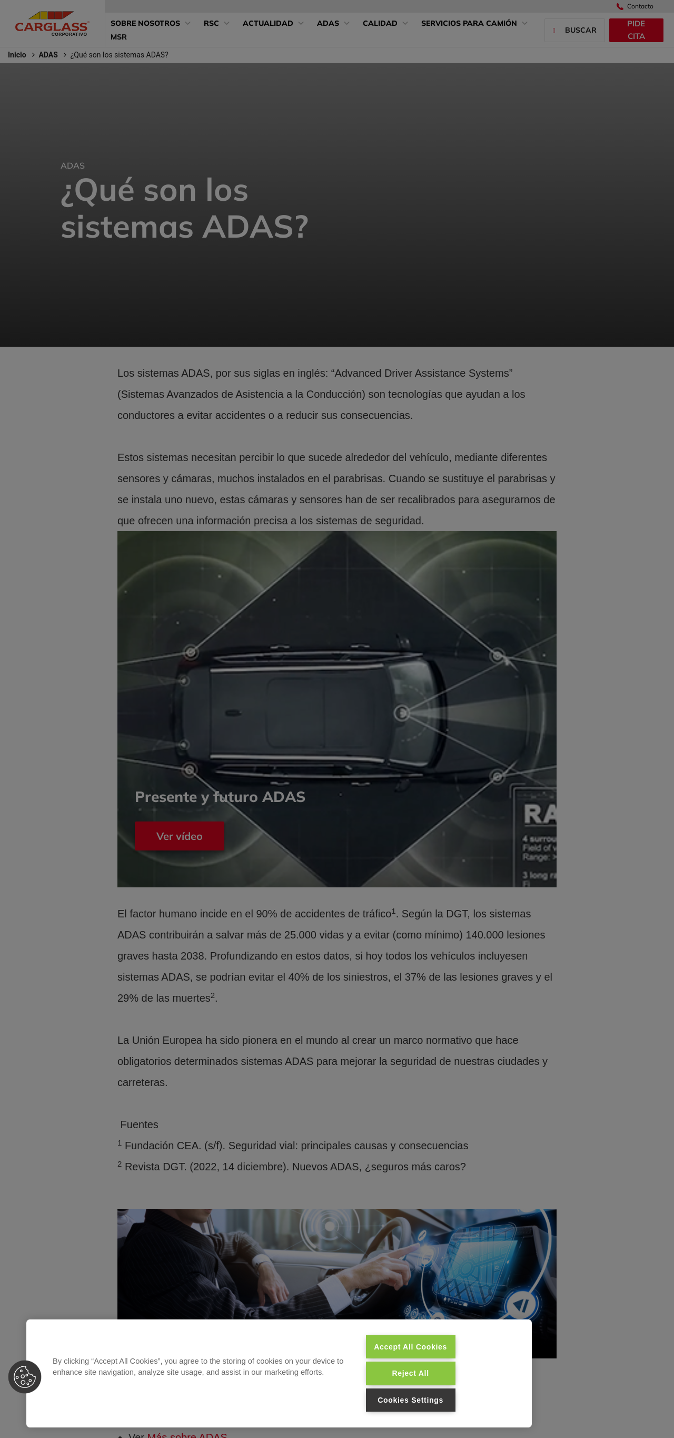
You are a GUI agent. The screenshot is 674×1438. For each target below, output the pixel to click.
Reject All (410, 1373)
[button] (25, 1377)
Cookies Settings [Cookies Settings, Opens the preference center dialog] (410, 1400)
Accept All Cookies (410, 1347)
